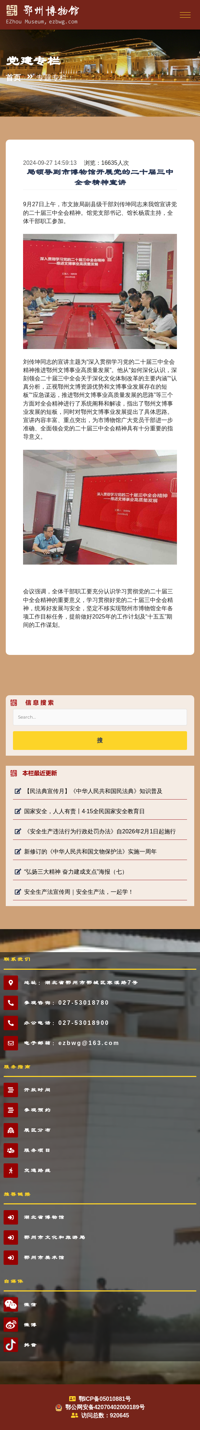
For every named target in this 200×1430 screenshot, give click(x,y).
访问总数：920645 (105, 1415)
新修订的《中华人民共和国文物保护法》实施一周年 (86, 852)
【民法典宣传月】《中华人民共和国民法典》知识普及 (89, 791)
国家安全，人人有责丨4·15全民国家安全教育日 (80, 811)
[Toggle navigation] (184, 15)
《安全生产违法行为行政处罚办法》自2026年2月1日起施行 (95, 831)
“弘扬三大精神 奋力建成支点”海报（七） (71, 872)
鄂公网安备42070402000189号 (105, 1407)
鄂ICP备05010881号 (105, 1399)
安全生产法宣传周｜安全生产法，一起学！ (74, 892)
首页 (13, 77)
